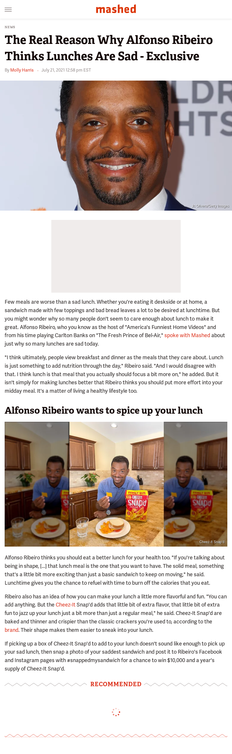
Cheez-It (65, 604)
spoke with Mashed (187, 335)
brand (11, 630)
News (10, 27)
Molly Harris (22, 70)
